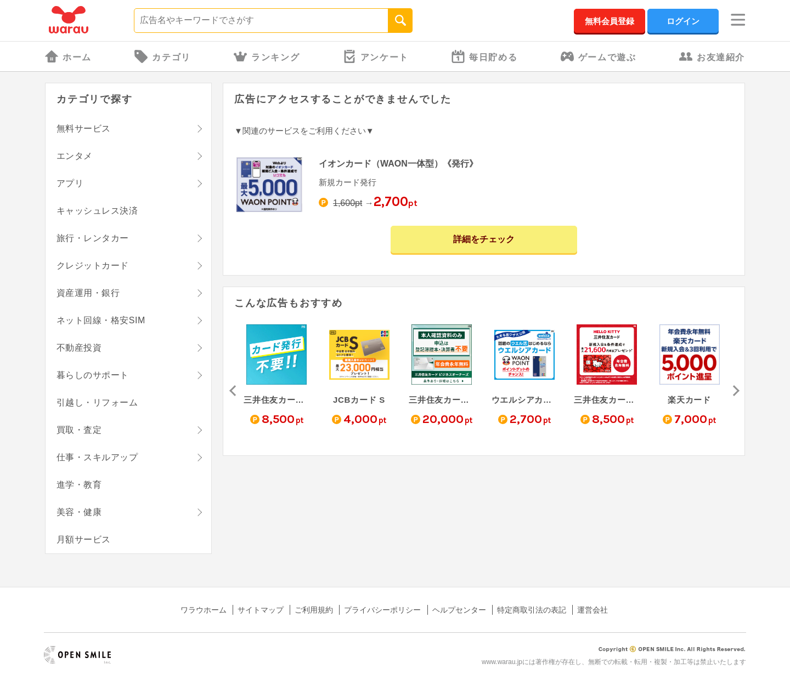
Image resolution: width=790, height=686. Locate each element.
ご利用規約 (314, 609)
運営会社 (592, 609)
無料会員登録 (609, 21)
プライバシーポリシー (382, 609)
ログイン (683, 21)
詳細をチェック (484, 239)
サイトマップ (261, 609)
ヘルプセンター (459, 609)
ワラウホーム (203, 609)
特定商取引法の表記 (531, 609)
